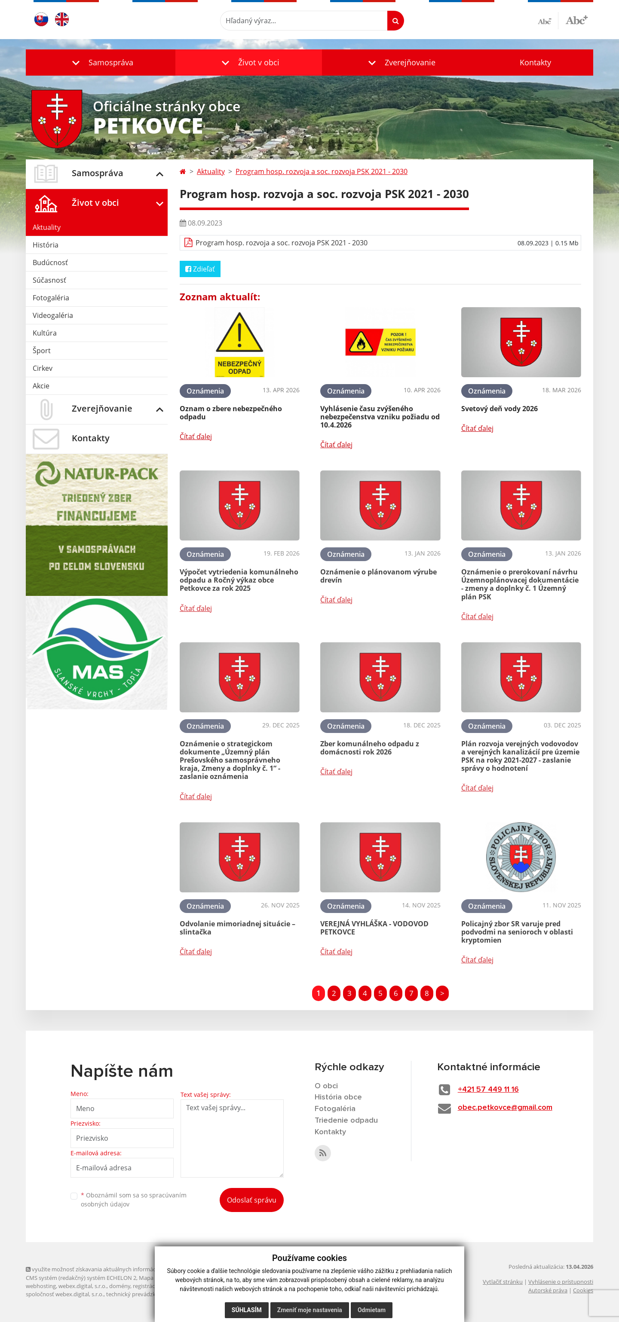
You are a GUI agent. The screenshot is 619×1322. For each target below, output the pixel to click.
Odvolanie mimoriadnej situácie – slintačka (237, 928)
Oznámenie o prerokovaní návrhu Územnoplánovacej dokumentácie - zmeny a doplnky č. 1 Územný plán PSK (520, 584)
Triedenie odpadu (346, 1120)
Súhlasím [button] (247, 1310)
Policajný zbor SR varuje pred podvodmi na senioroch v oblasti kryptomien (517, 932)
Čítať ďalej (196, 436)
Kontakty (535, 62)
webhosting (41, 1286)
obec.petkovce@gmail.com (505, 1107)
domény (119, 1286)
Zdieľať (200, 269)
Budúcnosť (50, 262)
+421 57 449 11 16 (488, 1089)
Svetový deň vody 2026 (499, 408)
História (45, 245)
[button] (100, 62)
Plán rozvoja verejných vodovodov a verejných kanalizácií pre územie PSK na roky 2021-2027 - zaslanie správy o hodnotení (520, 756)
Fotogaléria (51, 297)
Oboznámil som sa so (134, 1199)
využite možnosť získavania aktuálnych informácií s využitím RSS (111, 1269)
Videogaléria (53, 315)
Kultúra (45, 333)
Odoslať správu (251, 1200)
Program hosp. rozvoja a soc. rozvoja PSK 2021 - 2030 (322, 171)
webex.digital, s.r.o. (82, 1286)
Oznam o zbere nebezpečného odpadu (231, 412)
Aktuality (47, 227)
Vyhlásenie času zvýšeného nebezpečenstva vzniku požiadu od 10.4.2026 (380, 417)
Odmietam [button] (372, 1310)
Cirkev (42, 368)
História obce (338, 1097)
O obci (326, 1086)
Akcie (41, 386)
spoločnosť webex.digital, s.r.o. (65, 1294)
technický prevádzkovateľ (139, 1294)
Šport (42, 350)
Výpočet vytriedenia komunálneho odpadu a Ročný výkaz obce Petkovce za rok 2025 (239, 580)
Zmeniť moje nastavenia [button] (309, 1310)
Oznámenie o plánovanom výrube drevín (378, 576)
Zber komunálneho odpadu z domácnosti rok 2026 (369, 748)
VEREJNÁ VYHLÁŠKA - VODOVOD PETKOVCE (374, 928)
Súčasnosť (49, 280)
